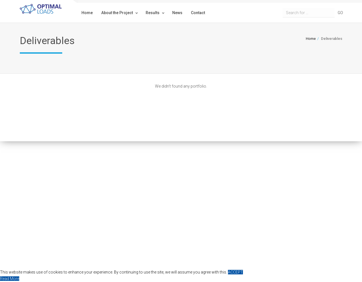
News (177, 12)
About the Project (117, 12)
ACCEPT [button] (235, 272)
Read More (9, 278)
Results (153, 12)
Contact (198, 12)
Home (87, 12)
